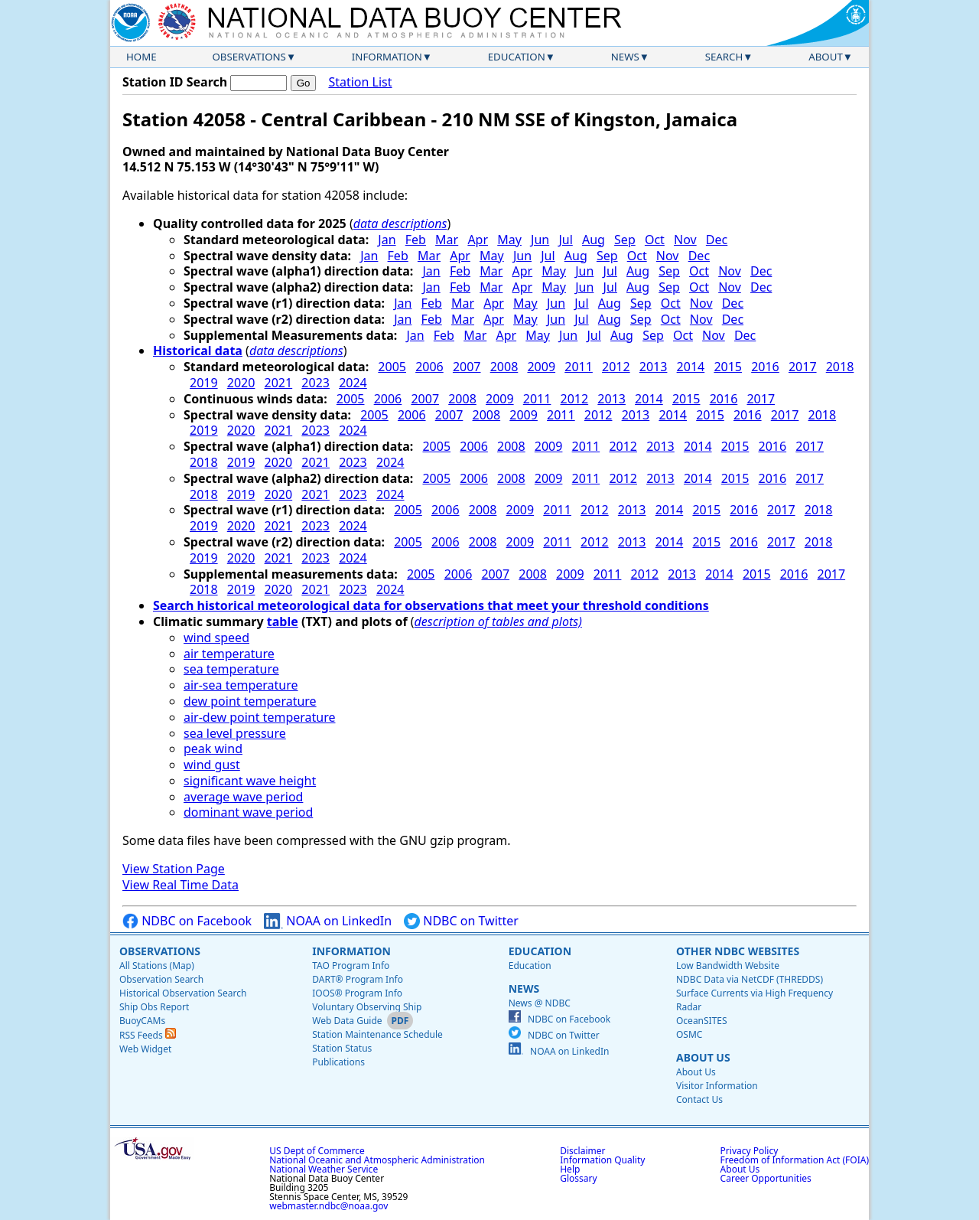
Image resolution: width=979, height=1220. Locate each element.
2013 (653, 366)
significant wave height (250, 780)
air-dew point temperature (259, 717)
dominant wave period (248, 812)
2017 (803, 366)
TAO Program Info (350, 965)
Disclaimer (582, 1150)
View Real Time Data (180, 884)
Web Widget (145, 1048)
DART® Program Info (357, 979)
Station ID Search (174, 81)
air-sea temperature (241, 685)
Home (141, 57)
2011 (578, 366)
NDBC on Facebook (187, 921)
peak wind (213, 748)
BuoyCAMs (142, 1020)
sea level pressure (235, 733)
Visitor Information (717, 1085)
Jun (540, 239)
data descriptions (400, 223)
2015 (728, 366)
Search (724, 57)
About (825, 57)
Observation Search (161, 979)
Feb (415, 239)
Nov (685, 239)
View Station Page (173, 868)
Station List (360, 82)
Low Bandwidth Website (727, 965)
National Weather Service (323, 1169)
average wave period (243, 796)
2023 (315, 382)
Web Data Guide (347, 1020)
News (625, 57)
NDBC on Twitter (461, 921)
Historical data (197, 350)
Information (387, 57)
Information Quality (602, 1159)
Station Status (342, 1048)
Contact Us (699, 1099)
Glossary (578, 1178)
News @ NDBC (540, 1003)
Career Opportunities (765, 1178)
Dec (716, 239)
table (282, 621)
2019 (204, 382)
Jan (386, 239)
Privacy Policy (749, 1150)
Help (570, 1169)
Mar (446, 239)
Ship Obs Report (154, 1006)
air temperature (229, 653)
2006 (429, 366)
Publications (338, 1061)
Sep (625, 239)
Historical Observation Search (182, 993)
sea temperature (231, 669)
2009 (541, 366)
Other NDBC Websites (737, 951)
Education (516, 57)
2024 (353, 382)
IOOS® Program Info (357, 993)
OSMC (689, 1034)
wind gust (212, 764)
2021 (279, 382)
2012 (616, 366)
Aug (593, 239)
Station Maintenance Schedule (377, 1034)
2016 (765, 366)
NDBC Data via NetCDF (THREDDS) (749, 979)
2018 (840, 366)
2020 (241, 382)
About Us (703, 1057)
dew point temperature (250, 701)
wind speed (216, 637)
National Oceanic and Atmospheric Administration (377, 1159)
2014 (691, 366)
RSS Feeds (147, 1035)
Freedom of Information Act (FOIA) (794, 1159)
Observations (248, 57)
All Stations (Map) (156, 965)
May (509, 239)
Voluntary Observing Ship (366, 1006)
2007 (467, 366)
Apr (477, 239)
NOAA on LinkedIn (328, 921)
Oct (655, 239)
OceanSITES (701, 1020)
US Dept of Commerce (317, 1150)
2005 (392, 366)
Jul (565, 239)
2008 (504, 366)
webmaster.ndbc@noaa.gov (328, 1205)
